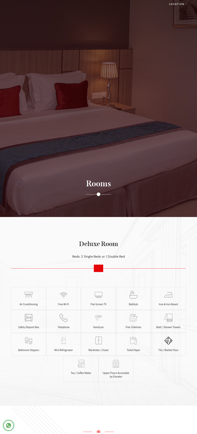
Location (176, 4)
